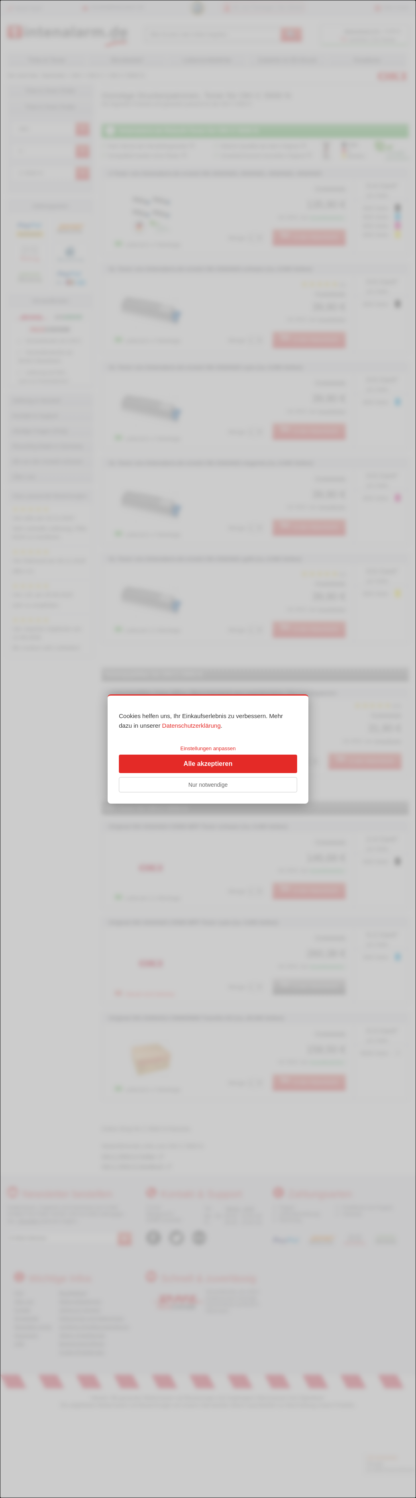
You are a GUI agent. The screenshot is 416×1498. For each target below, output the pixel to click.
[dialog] (208, 749)
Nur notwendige (208, 785)
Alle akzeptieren (208, 763)
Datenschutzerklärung (191, 725)
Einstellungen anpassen (208, 748)
